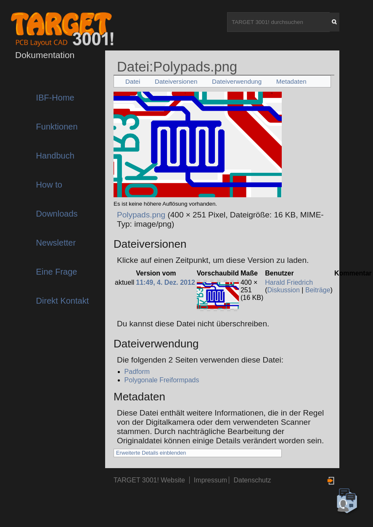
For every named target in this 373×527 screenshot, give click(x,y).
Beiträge (318, 290)
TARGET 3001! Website (149, 480)
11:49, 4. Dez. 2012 (165, 282)
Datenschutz (252, 480)
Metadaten (291, 81)
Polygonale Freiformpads (161, 380)
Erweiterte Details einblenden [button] (151, 453)
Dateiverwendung (237, 81)
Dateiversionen (176, 81)
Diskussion (283, 290)
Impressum (211, 480)
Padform (137, 371)
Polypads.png (141, 214)
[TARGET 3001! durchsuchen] (278, 22)
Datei (132, 81)
